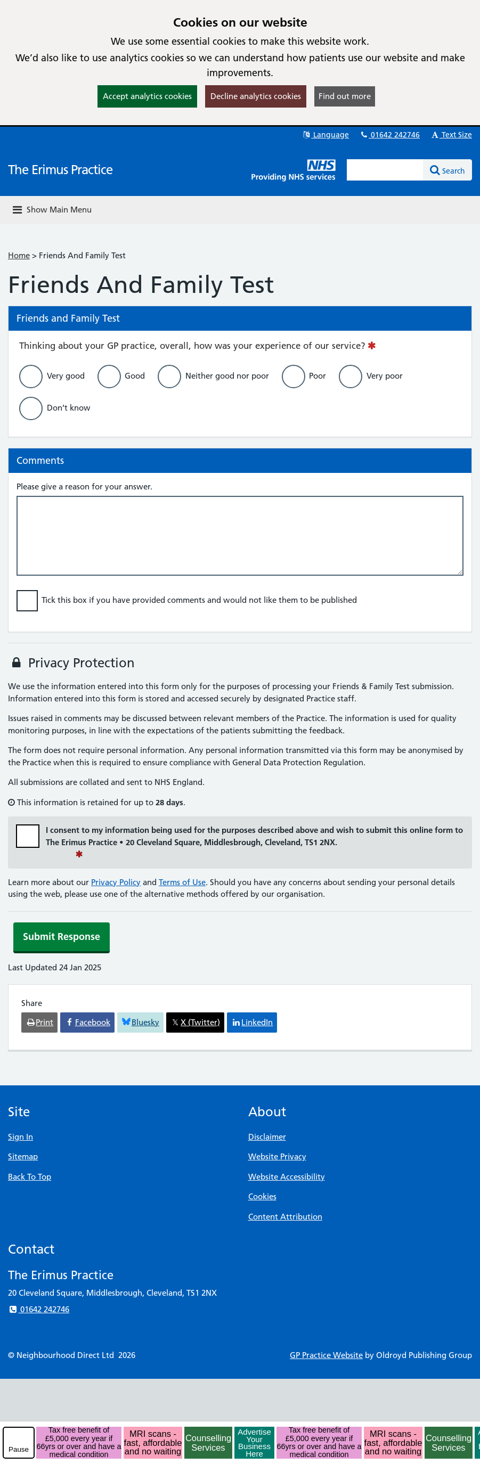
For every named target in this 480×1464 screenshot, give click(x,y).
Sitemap (23, 1156)
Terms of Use (182, 882)
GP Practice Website (326, 1355)
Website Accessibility (286, 1177)
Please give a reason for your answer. (84, 486)
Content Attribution (285, 1217)
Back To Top (29, 1177)
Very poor (385, 376)
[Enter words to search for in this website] (385, 170)
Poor (317, 376)
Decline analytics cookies (255, 96)
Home (19, 255)
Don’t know (69, 408)
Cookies (262, 1196)
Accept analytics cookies (147, 96)
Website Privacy (277, 1156)
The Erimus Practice (60, 169)
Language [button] (325, 135)
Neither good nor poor (227, 376)
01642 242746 (389, 135)
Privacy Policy (116, 882)
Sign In (20, 1137)
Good (135, 376)
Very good (66, 376)
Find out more (345, 96)
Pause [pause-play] (19, 1449)
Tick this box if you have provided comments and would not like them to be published (199, 600)
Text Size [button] (451, 135)
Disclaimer (267, 1137)
